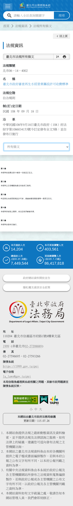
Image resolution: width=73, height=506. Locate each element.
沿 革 (9, 119)
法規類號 (9, 65)
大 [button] (40, 409)
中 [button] (35, 409)
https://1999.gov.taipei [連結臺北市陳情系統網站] (21, 366)
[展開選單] (7, 6)
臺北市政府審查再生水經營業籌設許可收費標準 (35, 84)
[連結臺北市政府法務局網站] (36, 311)
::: (2, 23)
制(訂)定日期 (12, 106)
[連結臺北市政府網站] (54, 400)
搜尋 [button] (62, 15)
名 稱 (9, 79)
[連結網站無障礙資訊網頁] (25, 399)
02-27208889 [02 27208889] (33, 346)
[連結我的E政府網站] (44, 399)
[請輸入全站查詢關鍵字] (33, 15)
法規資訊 (21, 25)
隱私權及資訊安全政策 (36, 287)
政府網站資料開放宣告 (36, 278)
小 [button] (31, 409)
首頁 (6, 25)
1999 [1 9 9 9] (6, 346)
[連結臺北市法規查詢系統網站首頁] (34, 6)
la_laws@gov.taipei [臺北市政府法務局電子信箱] (17, 376)
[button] (61, 36)
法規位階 (9, 92)
